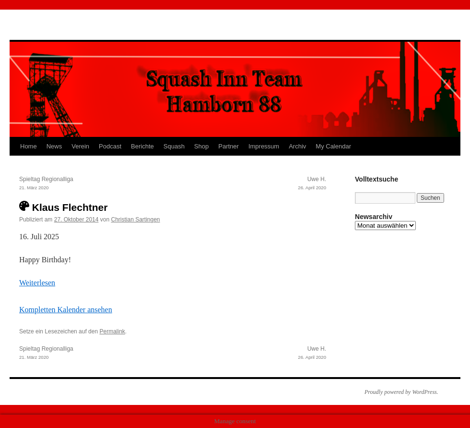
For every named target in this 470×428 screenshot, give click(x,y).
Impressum (263, 146)
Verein (80, 146)
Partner (228, 146)
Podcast (110, 146)
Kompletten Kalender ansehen (65, 310)
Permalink (112, 331)
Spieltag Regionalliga (96, 184)
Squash (174, 146)
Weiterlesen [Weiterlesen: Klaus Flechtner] (37, 283)
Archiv (297, 146)
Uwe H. (249, 184)
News (54, 146)
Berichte (142, 146)
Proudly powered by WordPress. (401, 392)
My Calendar (333, 146)
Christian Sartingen (135, 219)
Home (28, 146)
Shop (201, 146)
